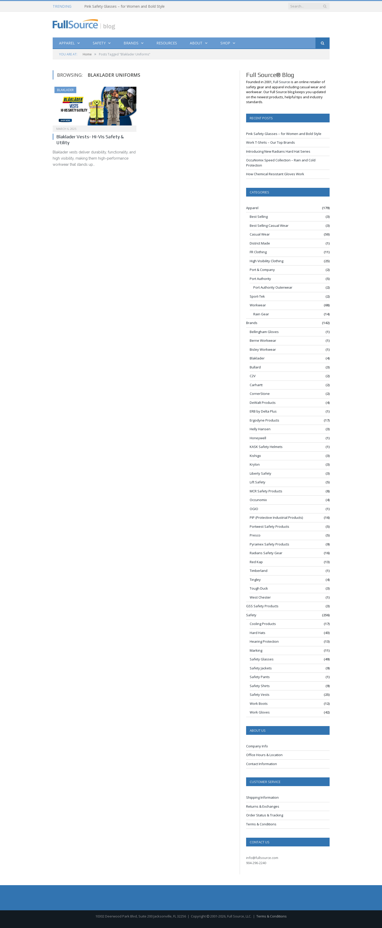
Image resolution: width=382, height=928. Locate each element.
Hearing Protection (264, 641)
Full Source (281, 82)
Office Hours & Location (264, 755)
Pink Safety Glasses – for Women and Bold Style (124, 6)
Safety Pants (260, 677)
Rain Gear (261, 314)
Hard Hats (257, 632)
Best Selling (259, 216)
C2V (253, 376)
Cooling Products (263, 623)
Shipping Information (262, 797)
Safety (99, 43)
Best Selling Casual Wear (269, 225)
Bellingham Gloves (264, 331)
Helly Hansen (260, 429)
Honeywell (258, 438)
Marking (256, 650)
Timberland (258, 570)
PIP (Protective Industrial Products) (276, 517)
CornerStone (260, 393)
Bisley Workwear (263, 349)
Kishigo (255, 455)
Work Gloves (260, 712)
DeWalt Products (263, 402)
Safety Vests (259, 694)
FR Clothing (258, 252)
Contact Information (261, 763)
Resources (166, 43)
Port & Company (262, 269)
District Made (260, 243)
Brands (131, 43)
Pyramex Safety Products (269, 544)
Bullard (255, 367)
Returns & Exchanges (262, 806)
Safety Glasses (262, 659)
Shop (225, 43)
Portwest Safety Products (269, 526)
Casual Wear (260, 234)
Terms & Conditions (261, 824)
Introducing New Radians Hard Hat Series (278, 151)
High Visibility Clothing (266, 261)
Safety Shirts (260, 685)
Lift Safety (257, 482)
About (196, 43)
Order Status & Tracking (264, 815)
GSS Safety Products (262, 606)
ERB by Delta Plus (263, 411)
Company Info (257, 746)
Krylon (255, 464)
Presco (255, 535)
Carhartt (256, 385)
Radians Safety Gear (266, 553)
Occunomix (258, 499)
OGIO (254, 508)
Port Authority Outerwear (272, 287)
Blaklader (65, 90)
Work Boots (259, 703)
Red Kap (256, 562)
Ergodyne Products (264, 420)
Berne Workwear (263, 340)
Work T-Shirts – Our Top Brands (270, 142)
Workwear (258, 305)
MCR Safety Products (266, 491)
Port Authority (260, 278)
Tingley (255, 579)
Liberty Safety (260, 473)
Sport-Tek (257, 296)
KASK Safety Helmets (266, 446)
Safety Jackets (261, 668)
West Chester (260, 597)
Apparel (67, 43)
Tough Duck (259, 588)
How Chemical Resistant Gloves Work (275, 174)
